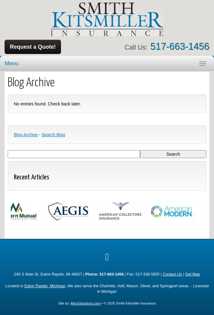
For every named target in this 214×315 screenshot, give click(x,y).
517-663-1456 (179, 46)
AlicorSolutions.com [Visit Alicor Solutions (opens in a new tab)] (86, 303)
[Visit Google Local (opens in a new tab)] (107, 256)
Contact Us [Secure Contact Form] (172, 274)
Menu (11, 63)
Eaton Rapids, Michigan (44, 286)
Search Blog (53, 134)
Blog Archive (26, 134)
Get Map (192, 274)
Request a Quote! (33, 47)
